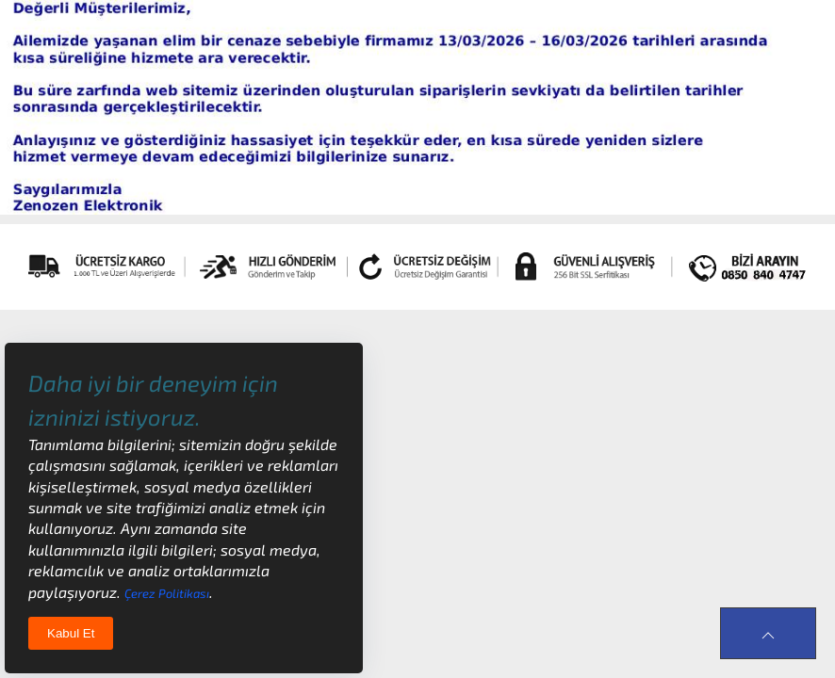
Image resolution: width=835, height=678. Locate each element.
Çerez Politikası (166, 593)
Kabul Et (70, 633)
